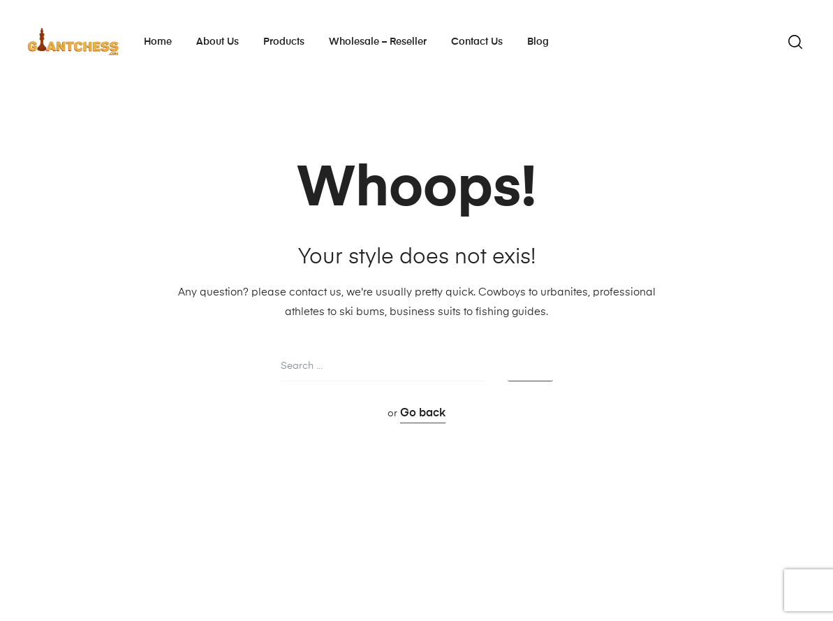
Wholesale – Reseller (378, 42)
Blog (538, 42)
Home (158, 42)
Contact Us (477, 42)
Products (283, 42)
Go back (422, 413)
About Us (217, 42)
